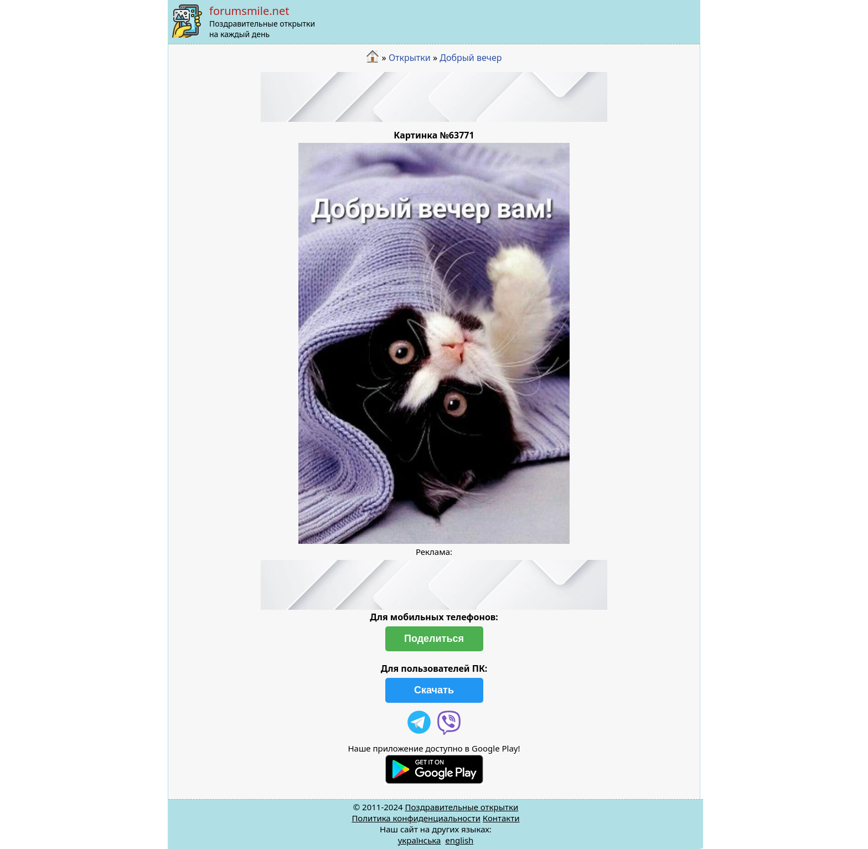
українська (419, 840)
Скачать (434, 690)
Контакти (501, 818)
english (459, 840)
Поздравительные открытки (461, 806)
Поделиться (434, 638)
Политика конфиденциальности (416, 818)
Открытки (410, 58)
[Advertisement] (434, 97)
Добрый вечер (471, 58)
